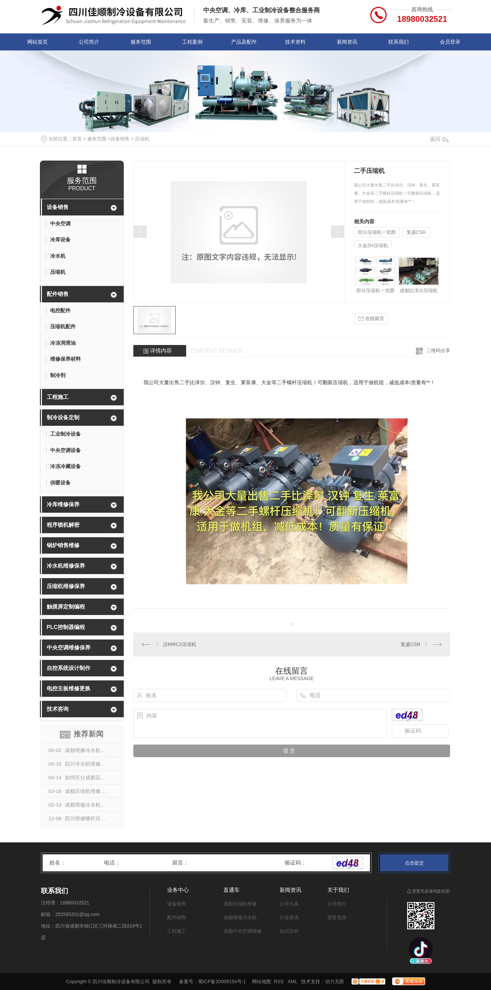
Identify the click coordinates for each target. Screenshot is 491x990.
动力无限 (334, 981)
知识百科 (289, 931)
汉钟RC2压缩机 (179, 644)
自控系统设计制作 (68, 668)
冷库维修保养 (63, 504)
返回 (439, 139)
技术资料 (295, 42)
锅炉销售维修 (63, 545)
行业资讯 (289, 917)
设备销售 (120, 138)
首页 (77, 138)
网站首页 (37, 42)
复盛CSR (416, 232)
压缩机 (142, 138)
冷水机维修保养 (66, 566)
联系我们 (398, 42)
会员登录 (450, 42)
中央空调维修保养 (68, 647)
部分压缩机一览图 (377, 232)
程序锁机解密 (63, 525)
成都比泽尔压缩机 (419, 290)
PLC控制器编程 (66, 627)
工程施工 (58, 397)
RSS (279, 981)
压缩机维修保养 (66, 586)
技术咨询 (58, 709)
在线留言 (371, 318)
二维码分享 (438, 350)
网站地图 (261, 981)
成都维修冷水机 (240, 917)
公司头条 (289, 903)
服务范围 (141, 42)
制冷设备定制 (63, 417)
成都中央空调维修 (242, 931)
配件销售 (58, 294)
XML (292, 981)
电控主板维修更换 (68, 688)
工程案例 (192, 42)
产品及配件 (244, 42)
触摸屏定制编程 (66, 607)
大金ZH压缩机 (373, 245)
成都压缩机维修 (240, 903)
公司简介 (89, 42)
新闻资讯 (347, 42)
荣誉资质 (336, 917)
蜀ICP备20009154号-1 (222, 981)
